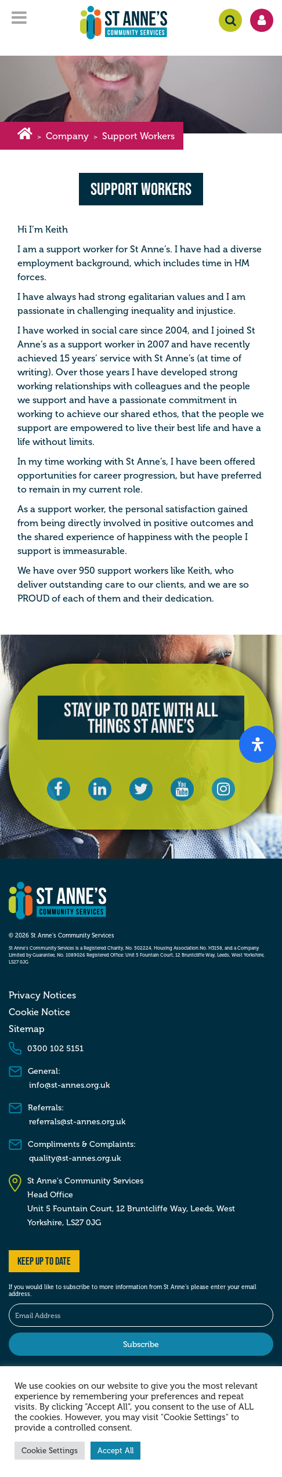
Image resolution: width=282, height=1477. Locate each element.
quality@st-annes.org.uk (75, 1158)
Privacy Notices (42, 995)
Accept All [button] (115, 1450)
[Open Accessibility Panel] (257, 744)
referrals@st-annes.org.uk (77, 1121)
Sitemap (27, 1029)
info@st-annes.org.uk (69, 1085)
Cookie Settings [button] (49, 1450)
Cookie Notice (39, 1012)
